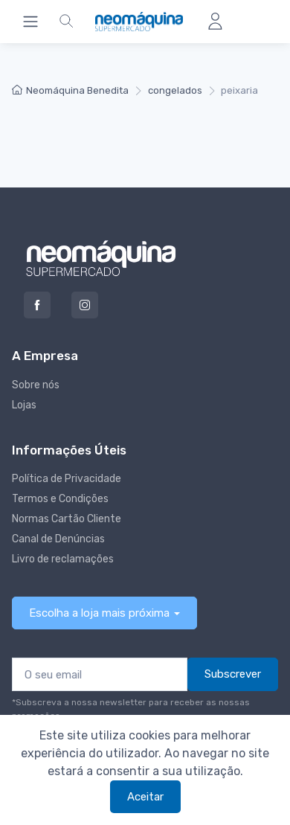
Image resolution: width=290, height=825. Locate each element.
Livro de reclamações (63, 559)
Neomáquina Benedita (70, 90)
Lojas (24, 405)
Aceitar (145, 796)
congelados (175, 90)
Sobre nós (35, 385)
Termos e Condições (60, 498)
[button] (66, 21)
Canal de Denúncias (58, 539)
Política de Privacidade (66, 478)
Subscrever (232, 674)
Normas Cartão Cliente (66, 519)
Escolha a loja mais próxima (99, 613)
